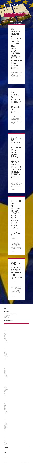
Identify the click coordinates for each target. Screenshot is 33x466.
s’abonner (12, 14)
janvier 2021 (5, 388)
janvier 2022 (5, 375)
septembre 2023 (6, 357)
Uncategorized (13, 68)
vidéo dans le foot (24, 13)
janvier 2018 (5, 423)
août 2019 (5, 404)
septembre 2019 (6, 403)
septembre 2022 (6, 368)
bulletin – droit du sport (13, 13)
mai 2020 (5, 395)
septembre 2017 (6, 427)
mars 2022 (5, 373)
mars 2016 (5, 441)
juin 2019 (5, 406)
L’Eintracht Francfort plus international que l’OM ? (16, 271)
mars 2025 (5, 339)
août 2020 (5, 392)
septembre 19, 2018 (13, 237)
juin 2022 (5, 371)
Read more (13, 80)
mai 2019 (5, 407)
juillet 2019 (5, 405)
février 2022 (5, 374)
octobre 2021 (5, 378)
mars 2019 (5, 409)
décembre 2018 (6, 412)
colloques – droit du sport (7, 14)
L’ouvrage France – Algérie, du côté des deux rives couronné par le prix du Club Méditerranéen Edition (16, 156)
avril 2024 (5, 351)
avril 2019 (5, 408)
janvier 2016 (5, 443)
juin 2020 (5, 394)
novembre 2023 (6, 356)
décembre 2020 (6, 389)
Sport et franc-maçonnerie (7, 317)
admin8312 (17, 68)
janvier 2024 (5, 354)
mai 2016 (5, 439)
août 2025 (5, 334)
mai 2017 (5, 430)
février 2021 (5, 387)
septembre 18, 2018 (13, 281)
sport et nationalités (19, 13)
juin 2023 (5, 358)
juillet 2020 (5, 393)
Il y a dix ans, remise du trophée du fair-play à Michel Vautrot (11, 314)
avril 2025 (5, 338)
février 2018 (5, 422)
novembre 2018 (6, 413)
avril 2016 (5, 440)
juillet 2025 (5, 335)
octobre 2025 (5, 332)
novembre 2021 (6, 377)
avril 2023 (5, 360)
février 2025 (5, 340)
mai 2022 (5, 372)
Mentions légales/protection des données (9, 16)
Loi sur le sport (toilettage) (7, 315)
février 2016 (5, 442)
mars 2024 (5, 352)
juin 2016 (5, 438)
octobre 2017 (5, 426)
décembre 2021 (6, 376)
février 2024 (5, 353)
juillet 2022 (5, 370)
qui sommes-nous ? (16, 14)
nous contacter (21, 14)
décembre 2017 (6, 424)
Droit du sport (5, 316)
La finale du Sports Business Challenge (16, 101)
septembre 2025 (6, 333)
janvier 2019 (5, 411)
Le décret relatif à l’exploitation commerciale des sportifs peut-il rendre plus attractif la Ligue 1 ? (16, 47)
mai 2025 (5, 337)
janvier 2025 (5, 341)
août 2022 (5, 369)
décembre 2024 (6, 342)
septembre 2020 (6, 391)
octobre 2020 (5, 390)
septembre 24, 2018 (13, 67)
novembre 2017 (6, 425)
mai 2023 (5, 359)
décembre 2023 (6, 355)
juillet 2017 (5, 428)
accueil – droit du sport (7, 13)
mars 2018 (5, 421)
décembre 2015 (6, 444)
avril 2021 (5, 385)
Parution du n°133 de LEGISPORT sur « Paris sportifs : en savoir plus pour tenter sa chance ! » (16, 218)
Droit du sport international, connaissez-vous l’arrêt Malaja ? (10, 313)
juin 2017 (5, 429)
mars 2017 (5, 431)
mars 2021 (5, 386)
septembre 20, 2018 (13, 176)
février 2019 (5, 410)
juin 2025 (5, 336)
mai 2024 (5, 350)
